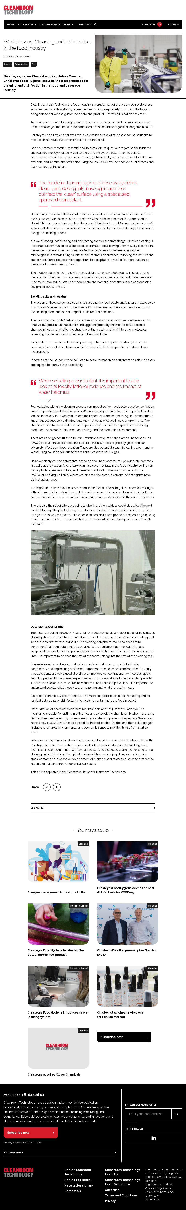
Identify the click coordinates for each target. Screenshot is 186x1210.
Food (33, 64)
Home (10, 24)
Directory (84, 24)
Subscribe (151, 24)
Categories (25, 24)
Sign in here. (34, 1142)
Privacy (110, 1201)
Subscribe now (112, 1037)
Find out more (13, 1152)
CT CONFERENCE (50, 24)
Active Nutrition (21, 64)
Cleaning (7, 64)
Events (68, 24)
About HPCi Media (77, 1180)
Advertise (112, 1190)
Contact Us (72, 1191)
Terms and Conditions (121, 1195)
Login (172, 24)
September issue (79, 772)
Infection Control (79, 906)
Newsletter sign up (78, 1185)
